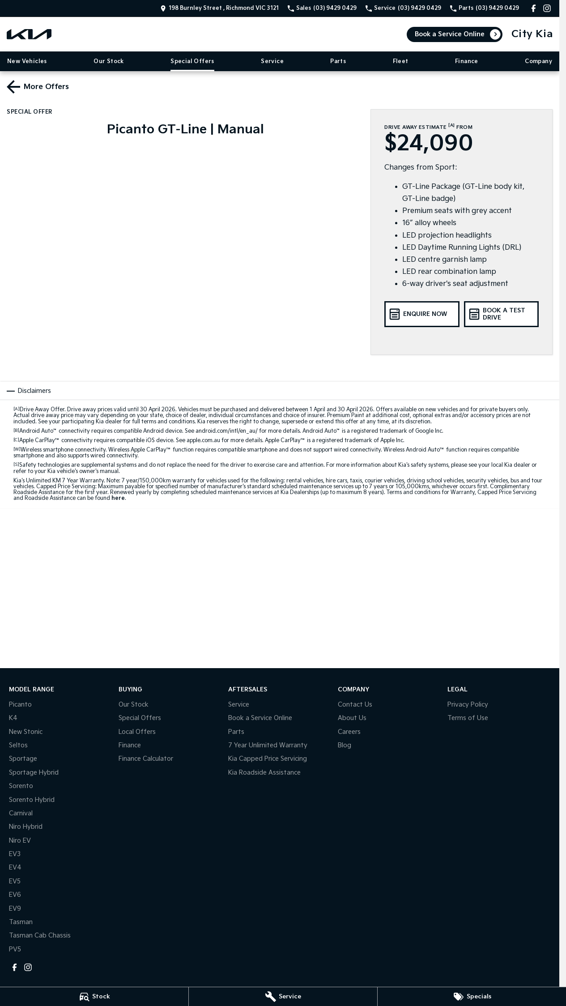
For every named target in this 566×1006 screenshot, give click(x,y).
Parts (338, 61)
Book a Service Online (450, 34)
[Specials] (472, 996)
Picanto (20, 704)
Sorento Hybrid (32, 800)
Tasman (21, 922)
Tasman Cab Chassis (40, 935)
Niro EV (20, 840)
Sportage (23, 759)
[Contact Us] (219, 8)
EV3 (15, 854)
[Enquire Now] (421, 314)
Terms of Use (467, 718)
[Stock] (94, 996)
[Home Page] (29, 34)
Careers (349, 732)
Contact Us (355, 704)
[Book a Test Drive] (501, 314)
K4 (13, 718)
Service (272, 61)
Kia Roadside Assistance (264, 772)
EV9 (15, 908)
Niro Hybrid (26, 827)
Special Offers (192, 61)
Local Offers (137, 732)
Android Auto (38, 431)
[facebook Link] (533, 8)
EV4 (15, 867)
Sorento (21, 786)
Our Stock (109, 61)
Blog (344, 745)
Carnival (21, 813)
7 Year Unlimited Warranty (267, 745)
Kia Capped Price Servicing (267, 759)
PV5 (15, 949)
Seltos (18, 745)
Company (538, 61)
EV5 (15, 881)
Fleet (401, 61)
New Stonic (26, 732)
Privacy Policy (467, 704)
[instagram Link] (547, 8)
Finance (466, 61)
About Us (352, 718)
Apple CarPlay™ (39, 440)
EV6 (15, 895)
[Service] (283, 996)
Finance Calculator (146, 759)
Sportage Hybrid (34, 772)
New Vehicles (27, 61)
